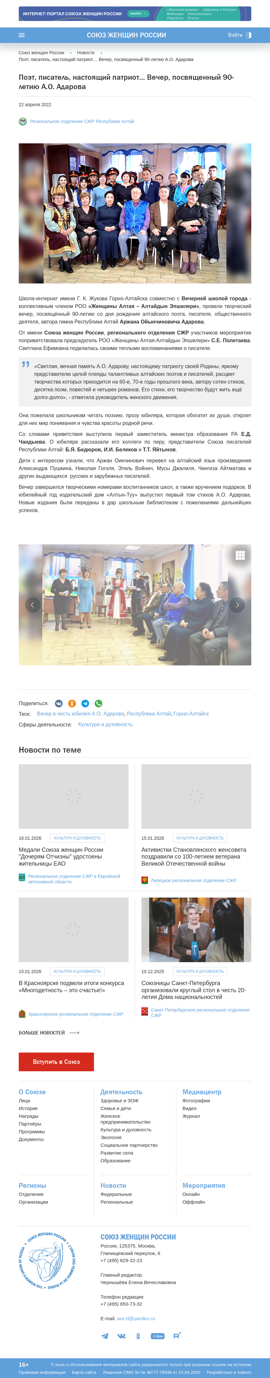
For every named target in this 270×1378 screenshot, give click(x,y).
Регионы (32, 1185)
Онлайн (191, 1194)
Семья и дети (115, 1108)
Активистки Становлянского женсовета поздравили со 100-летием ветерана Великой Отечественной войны (193, 857)
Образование (115, 1160)
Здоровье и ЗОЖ (119, 1100)
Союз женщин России (126, 35)
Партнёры (30, 1123)
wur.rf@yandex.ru (136, 1318)
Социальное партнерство (129, 1145)
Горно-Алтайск (190, 713)
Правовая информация (42, 1372)
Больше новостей (49, 1032)
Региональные (116, 1202)
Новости (113, 1185)
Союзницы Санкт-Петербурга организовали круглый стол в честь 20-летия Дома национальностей (193, 990)
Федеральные (116, 1194)
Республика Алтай (148, 713)
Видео (189, 1108)
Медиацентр (202, 1092)
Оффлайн (193, 1202)
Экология (110, 1137)
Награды (28, 1116)
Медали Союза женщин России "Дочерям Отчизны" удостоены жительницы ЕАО (61, 857)
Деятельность (121, 1092)
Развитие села (116, 1153)
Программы (32, 1131)
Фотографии (196, 1100)
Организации (33, 1202)
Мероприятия (203, 1185)
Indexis (244, 1372)
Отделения (31, 1194)
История (28, 1108)
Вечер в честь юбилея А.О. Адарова (80, 713)
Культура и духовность (105, 724)
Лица (24, 1100)
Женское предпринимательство (125, 1119)
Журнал (191, 1116)
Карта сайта (84, 1372)
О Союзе (32, 1092)
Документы (31, 1139)
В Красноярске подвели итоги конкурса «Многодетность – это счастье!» (71, 986)
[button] (33, 605)
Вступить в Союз (56, 1062)
